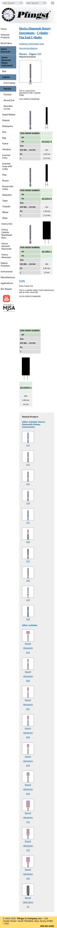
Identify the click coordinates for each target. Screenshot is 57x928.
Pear (4, 174)
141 (28, 484)
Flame (5, 143)
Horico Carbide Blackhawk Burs (6, 233)
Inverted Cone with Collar (7, 166)
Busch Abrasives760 (28, 874)
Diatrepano (7, 126)
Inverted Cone (6, 156)
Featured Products (5, 36)
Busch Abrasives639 (28, 761)
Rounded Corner (8, 107)
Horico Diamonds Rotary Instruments (7, 61)
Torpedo (6, 206)
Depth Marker (8, 114)
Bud (4, 71)
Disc (4, 132)
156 (28, 619)
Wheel (5, 212)
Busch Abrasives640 (28, 789)
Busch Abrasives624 (28, 648)
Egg (4, 137)
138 (28, 542)
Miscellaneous (8, 277)
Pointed (7, 94)
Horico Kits (6, 224)
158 (28, 580)
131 (28, 522)
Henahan (6, 149)
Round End (9, 100)
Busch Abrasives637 (28, 704)
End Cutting (9, 83)
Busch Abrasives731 (28, 817)
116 (28, 600)
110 (28, 464)
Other (5, 218)
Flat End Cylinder (30, 37)
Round (5, 180)
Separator (7, 195)
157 (28, 561)
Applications (7, 283)
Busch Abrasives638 (28, 732)
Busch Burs (6, 43)
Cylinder (42, 32)
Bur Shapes (6, 289)
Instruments (7, 271)
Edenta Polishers (5, 264)
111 (28, 445)
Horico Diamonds (5, 50)
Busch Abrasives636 (28, 676)
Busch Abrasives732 (28, 845)
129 (28, 503)
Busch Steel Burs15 (28, 902)
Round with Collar (7, 187)
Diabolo (6, 120)
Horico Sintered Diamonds (6, 246)
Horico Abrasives (6, 256)
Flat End (7, 88)
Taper (5, 200)
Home (4, 29)
